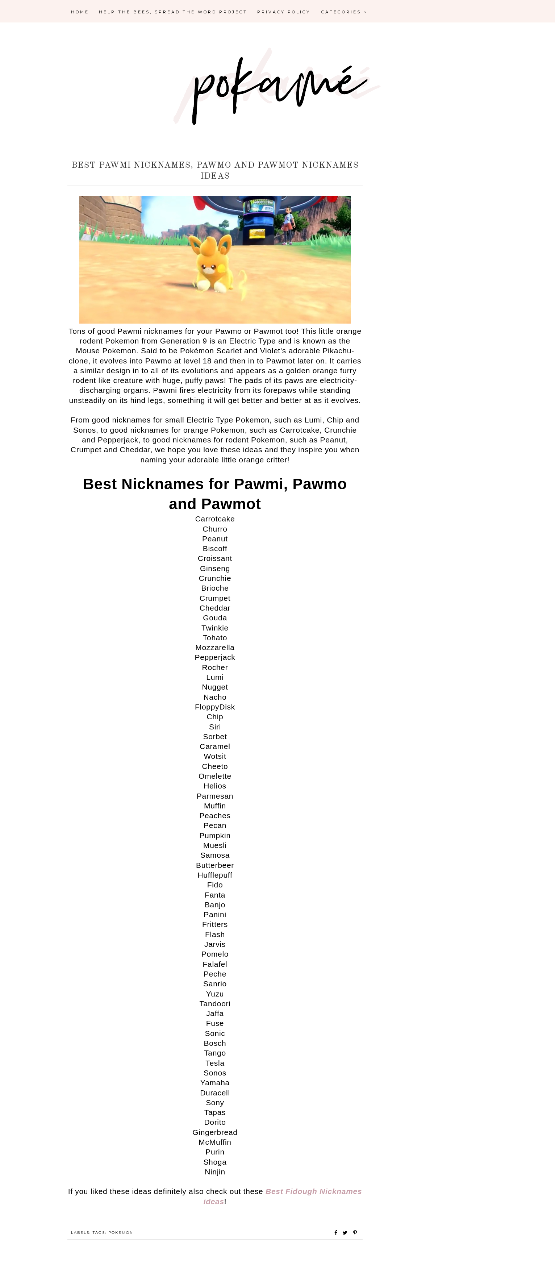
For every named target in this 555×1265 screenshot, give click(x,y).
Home (80, 11)
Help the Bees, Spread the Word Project (173, 11)
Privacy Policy (283, 11)
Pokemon (120, 1232)
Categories (344, 11)
